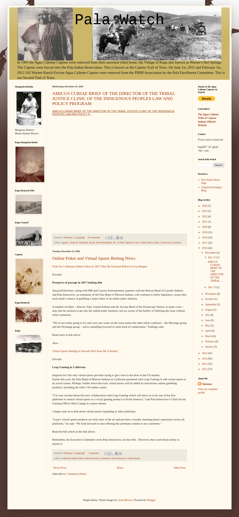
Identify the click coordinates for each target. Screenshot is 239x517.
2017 (205, 242)
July (207, 315)
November (211, 293)
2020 (205, 227)
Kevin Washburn (104, 242)
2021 (205, 221)
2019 (205, 232)
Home (120, 467)
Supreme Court (132, 242)
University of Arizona (171, 242)
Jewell (92, 242)
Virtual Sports (133, 458)
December (210, 252)
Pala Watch (119, 20)
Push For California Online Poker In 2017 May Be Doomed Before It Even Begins (99, 266)
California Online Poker (72, 458)
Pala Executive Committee (97, 458)
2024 (205, 205)
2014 (205, 358)
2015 (205, 353)
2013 (205, 363)
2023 (205, 211)
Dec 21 (212, 257)
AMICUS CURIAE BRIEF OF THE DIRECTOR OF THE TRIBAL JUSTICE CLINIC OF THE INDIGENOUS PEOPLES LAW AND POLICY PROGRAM (113, 98)
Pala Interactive (118, 458)
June (207, 320)
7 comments (93, 453)
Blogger (151, 500)
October (209, 299)
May (207, 325)
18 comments (94, 237)
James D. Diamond (79, 242)
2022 (205, 216)
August (209, 309)
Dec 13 (212, 287)
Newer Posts (59, 467)
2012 (205, 369)
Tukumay (68, 237)
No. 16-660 (118, 242)
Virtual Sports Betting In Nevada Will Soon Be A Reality (85, 351)
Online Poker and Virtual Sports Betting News (93, 258)
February (210, 341)
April (208, 330)
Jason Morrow (125, 500)
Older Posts (180, 467)
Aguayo (65, 242)
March (208, 336)
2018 (205, 237)
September (211, 304)
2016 (205, 248)
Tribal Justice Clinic (149, 242)
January (209, 346)
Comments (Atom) (76, 474)
